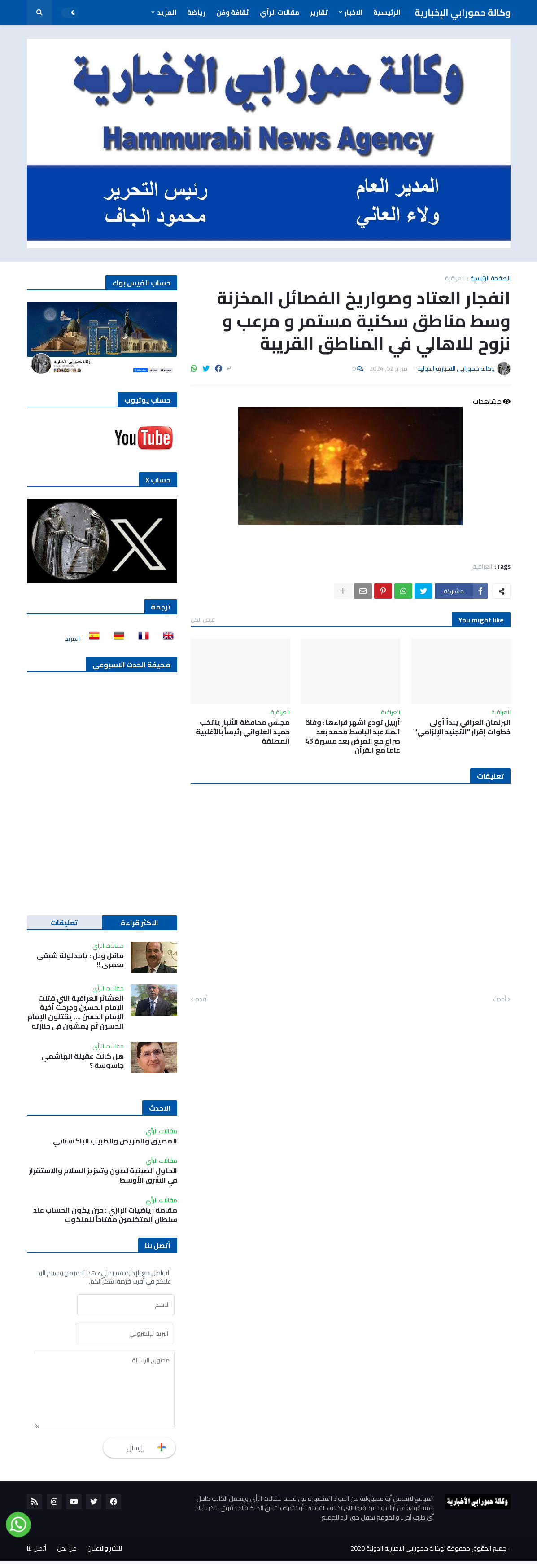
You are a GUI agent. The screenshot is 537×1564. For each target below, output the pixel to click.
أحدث (499, 999)
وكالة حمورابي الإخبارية (463, 12)
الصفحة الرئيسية (490, 278)
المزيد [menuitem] (166, 12)
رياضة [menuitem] (196, 12)
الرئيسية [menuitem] (386, 12)
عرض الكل (203, 619)
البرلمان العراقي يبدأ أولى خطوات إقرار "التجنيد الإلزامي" (462, 727)
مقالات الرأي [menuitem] (279, 12)
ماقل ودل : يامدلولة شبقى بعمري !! (80, 960)
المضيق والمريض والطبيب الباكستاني (115, 1141)
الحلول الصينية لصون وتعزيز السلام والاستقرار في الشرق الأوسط (103, 1175)
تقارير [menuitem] (319, 12)
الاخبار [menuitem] (353, 12)
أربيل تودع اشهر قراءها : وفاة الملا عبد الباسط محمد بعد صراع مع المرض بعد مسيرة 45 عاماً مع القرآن (352, 736)
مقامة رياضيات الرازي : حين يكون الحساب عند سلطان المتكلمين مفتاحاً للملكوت (105, 1214)
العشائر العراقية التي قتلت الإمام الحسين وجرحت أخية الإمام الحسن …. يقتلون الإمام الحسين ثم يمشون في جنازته (75, 1012)
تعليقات (64, 922)
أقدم (201, 999)
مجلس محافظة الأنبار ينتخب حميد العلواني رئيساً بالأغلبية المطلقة (243, 731)
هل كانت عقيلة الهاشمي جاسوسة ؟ (82, 1060)
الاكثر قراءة (139, 922)
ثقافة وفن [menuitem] (232, 12)
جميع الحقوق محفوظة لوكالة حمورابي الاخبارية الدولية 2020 (428, 1551)
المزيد (72, 638)
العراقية (455, 278)
